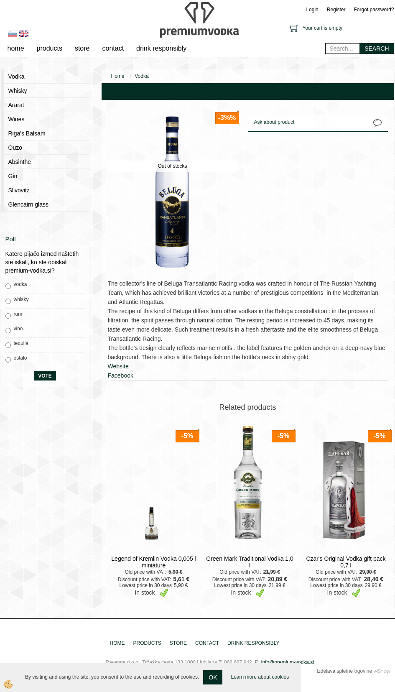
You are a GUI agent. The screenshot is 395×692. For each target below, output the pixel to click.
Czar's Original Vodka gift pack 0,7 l (345, 562)
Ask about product (274, 122)
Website (118, 366)
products (49, 48)
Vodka (141, 76)
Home (118, 76)
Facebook (120, 375)
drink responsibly (161, 48)
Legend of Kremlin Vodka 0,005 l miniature (153, 562)
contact (113, 48)
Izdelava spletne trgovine (344, 671)
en (23, 34)
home (16, 48)
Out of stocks (172, 166)
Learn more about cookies (260, 677)
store (82, 48)
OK (213, 677)
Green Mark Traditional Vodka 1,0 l (249, 562)
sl (12, 34)
